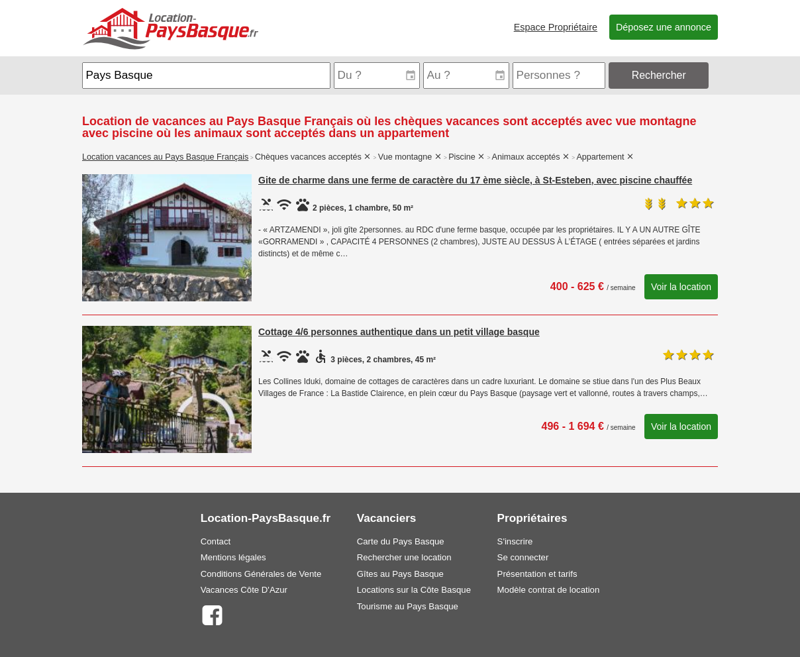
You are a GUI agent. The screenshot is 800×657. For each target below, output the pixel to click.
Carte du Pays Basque (400, 541)
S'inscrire (515, 541)
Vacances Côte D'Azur (244, 590)
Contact (215, 541)
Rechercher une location (404, 557)
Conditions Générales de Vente (261, 574)
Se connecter (523, 557)
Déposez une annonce (663, 27)
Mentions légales (233, 557)
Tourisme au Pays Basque (407, 606)
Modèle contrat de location (548, 590)
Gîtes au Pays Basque (400, 574)
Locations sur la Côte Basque (414, 590)
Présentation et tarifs (537, 574)
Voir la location (681, 286)
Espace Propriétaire (555, 27)
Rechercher (659, 75)
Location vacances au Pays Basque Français (165, 157)
